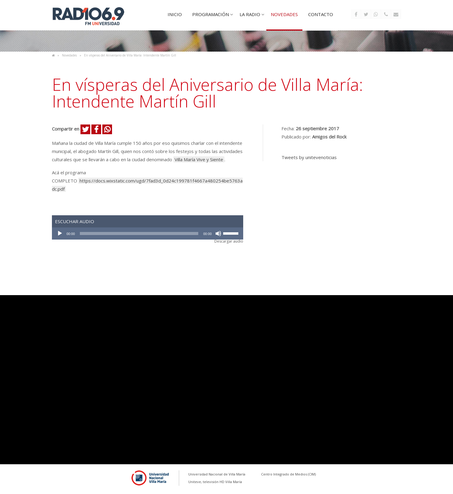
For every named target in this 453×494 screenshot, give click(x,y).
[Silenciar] (218, 233)
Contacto (320, 14)
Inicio (175, 14)
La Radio (250, 14)
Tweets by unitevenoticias (309, 157)
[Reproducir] (60, 233)
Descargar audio (228, 241)
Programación (210, 14)
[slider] (139, 233)
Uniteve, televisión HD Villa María (215, 481)
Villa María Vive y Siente (199, 159)
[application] (147, 233)
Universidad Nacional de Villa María (216, 474)
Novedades (284, 14)
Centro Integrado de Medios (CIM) (288, 474)
